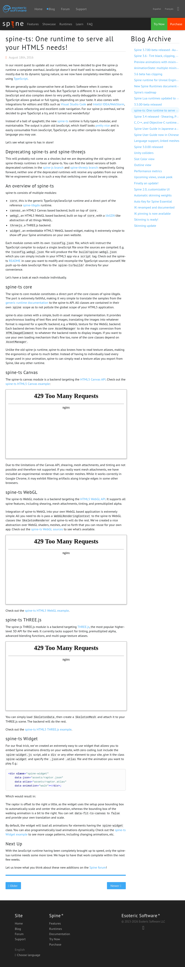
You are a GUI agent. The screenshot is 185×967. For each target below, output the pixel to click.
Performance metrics (148, 171)
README (14, 261)
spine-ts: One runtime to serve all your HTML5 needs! (60, 43)
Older (13, 886)
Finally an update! (146, 183)
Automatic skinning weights (153, 195)
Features (33, 24)
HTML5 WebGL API (92, 499)
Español (157, 8)
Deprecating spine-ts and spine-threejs (46, 152)
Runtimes (65, 24)
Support (81, 9)
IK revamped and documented (154, 207)
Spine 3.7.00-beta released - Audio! (157, 50)
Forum (65, 9)
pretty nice (102, 125)
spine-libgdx (31, 205)
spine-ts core (19, 287)
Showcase (49, 24)
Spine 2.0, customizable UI (152, 189)
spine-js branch (53, 167)
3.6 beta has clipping (148, 74)
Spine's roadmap (145, 92)
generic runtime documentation (27, 303)
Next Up (14, 844)
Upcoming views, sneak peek (153, 177)
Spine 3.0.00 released (148, 147)
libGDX (110, 215)
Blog (18, 929)
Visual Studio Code (73, 104)
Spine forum (98, 867)
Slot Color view (144, 159)
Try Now (159, 24)
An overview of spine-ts (30, 186)
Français (169, 8)
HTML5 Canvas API (93, 379)
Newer (116, 886)
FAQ (89, 24)
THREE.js (83, 627)
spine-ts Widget (22, 738)
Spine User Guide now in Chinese (156, 135)
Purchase (176, 24)
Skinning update (145, 226)
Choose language (27, 955)
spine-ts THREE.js (24, 620)
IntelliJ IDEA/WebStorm (108, 104)
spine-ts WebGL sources (47, 529)
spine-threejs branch (84, 167)
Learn (79, 24)
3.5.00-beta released (148, 104)
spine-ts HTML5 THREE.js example (48, 729)
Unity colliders (144, 153)
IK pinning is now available (152, 213)
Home (38, 9)
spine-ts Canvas (22, 372)
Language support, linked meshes (156, 141)
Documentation (59, 934)
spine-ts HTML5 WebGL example (47, 610)
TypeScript (21, 79)
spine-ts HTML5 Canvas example (28, 384)
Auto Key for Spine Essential (153, 201)
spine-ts (62, 121)
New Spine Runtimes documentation (158, 86)
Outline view (142, 165)
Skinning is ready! (146, 219)
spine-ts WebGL (21, 492)
